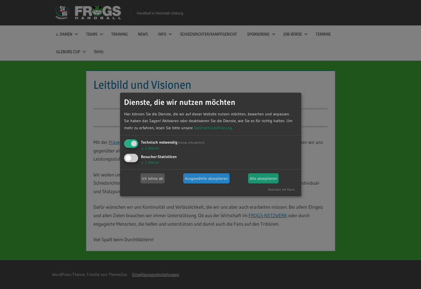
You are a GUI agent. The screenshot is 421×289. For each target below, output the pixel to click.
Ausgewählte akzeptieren (206, 178)
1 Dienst (150, 148)
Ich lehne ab (152, 178)
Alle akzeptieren (263, 178)
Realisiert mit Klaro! (281, 189)
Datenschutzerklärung (213, 127)
